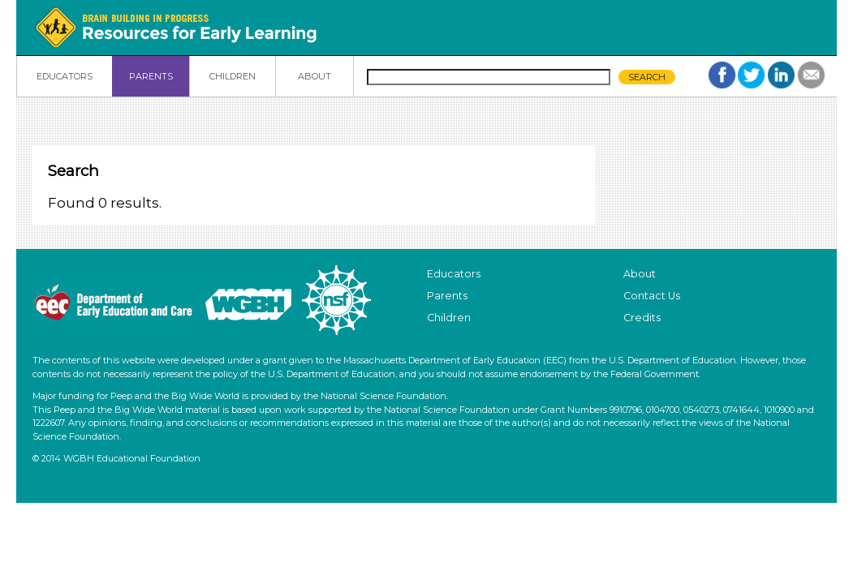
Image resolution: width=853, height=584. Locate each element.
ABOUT (314, 76)
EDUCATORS (65, 76)
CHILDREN (232, 76)
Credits (642, 317)
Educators (453, 274)
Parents (447, 296)
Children (449, 317)
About (639, 274)
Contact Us (651, 296)
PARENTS (151, 76)
